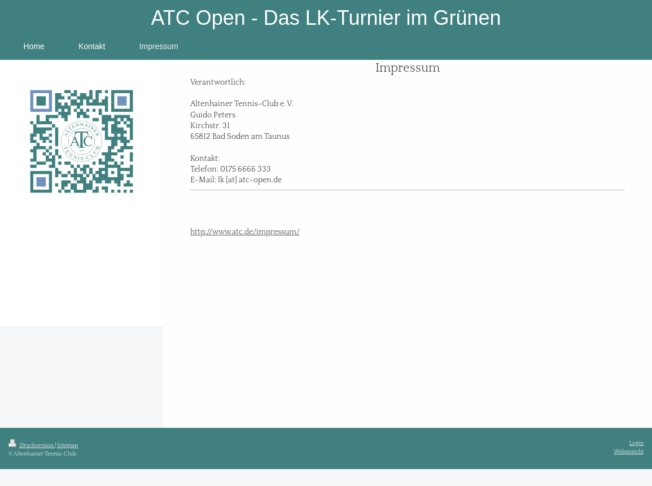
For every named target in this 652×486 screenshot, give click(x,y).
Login (636, 443)
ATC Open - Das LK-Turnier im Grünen (326, 17)
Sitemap (67, 445)
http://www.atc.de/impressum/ (245, 232)
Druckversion (31, 445)
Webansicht (629, 451)
